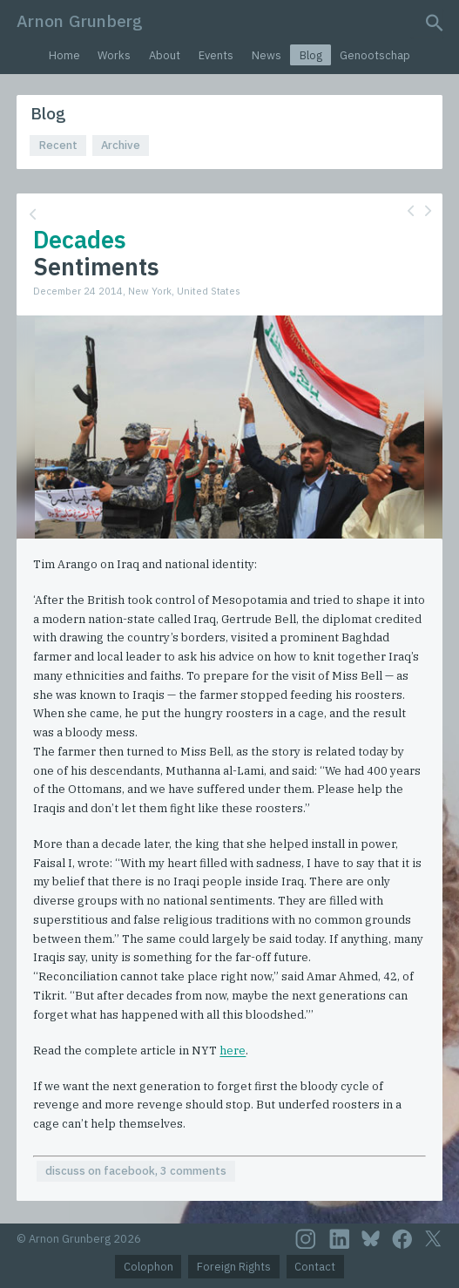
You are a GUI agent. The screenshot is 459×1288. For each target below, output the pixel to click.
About (164, 55)
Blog (311, 55)
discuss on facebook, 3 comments (135, 1170)
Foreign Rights (234, 1266)
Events (216, 55)
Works (114, 55)
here (232, 1050)
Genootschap (375, 55)
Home (64, 55)
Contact (314, 1266)
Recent (58, 145)
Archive (120, 145)
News (266, 55)
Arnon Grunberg (80, 20)
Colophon (148, 1266)
